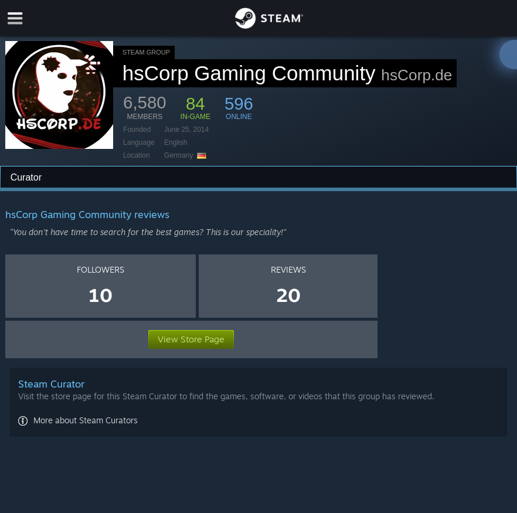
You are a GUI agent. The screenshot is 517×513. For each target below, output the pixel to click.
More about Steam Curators (85, 420)
